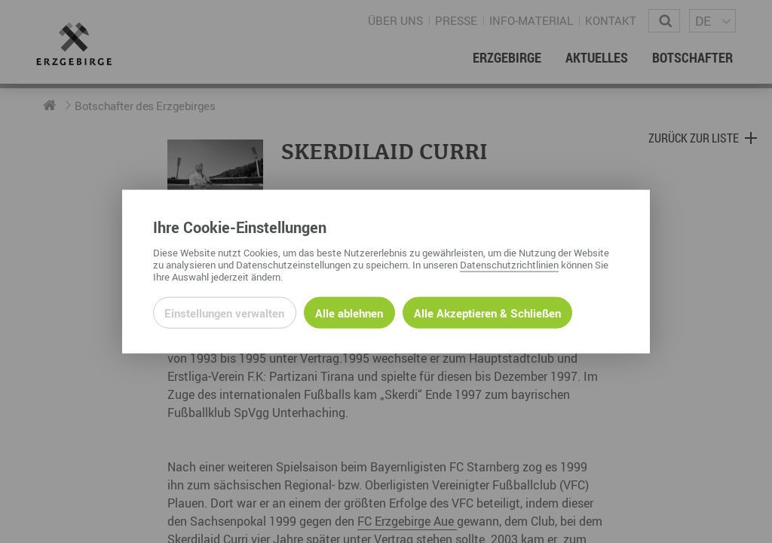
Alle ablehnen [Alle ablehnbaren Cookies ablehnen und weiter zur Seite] (349, 312)
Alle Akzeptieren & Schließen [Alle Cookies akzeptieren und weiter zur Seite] (487, 312)
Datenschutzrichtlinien (509, 264)
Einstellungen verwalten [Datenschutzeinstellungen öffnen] (224, 312)
